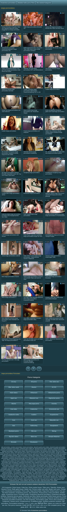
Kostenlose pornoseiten (13, 491)
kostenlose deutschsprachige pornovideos (44, 458)
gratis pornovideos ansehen (9, 455)
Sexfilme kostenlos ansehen (52, 501)
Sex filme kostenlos (8, 493)
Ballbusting (33, 425)
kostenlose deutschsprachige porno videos (20, 458)
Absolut (34, 387)
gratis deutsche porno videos (8, 454)
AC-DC (54, 387)
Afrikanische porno (54, 392)
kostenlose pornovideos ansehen (55, 459)
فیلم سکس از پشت (31, 503)
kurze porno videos (31, 464)
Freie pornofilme (22, 475)
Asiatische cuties (13, 414)
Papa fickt (3, 476)
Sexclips (22, 476)
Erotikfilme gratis (36, 501)
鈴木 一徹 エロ (30, 507)
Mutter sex (27, 489)
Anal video (13, 409)
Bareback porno (14, 431)
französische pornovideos (33, 451)
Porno (49, 475)
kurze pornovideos (41, 464)
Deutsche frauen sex (38, 473)
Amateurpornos (62, 476)
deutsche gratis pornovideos (57, 447)
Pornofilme (29, 473)
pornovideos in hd (10, 471)
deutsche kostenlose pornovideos (10, 448)
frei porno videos (9, 452)
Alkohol (13, 403)
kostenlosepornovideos (18, 464)
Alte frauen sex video (34, 480)
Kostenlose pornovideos (8, 3)
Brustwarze (33, 442)
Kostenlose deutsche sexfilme (34, 476)
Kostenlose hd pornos (39, 498)
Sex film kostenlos (29, 500)
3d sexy (13, 381)
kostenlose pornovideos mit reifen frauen (48, 461)
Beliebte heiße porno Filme (26, 3)
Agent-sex (14, 398)
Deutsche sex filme (29, 496)
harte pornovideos (58, 455)
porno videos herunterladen (36, 465)
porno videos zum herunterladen (45, 466)
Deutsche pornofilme (41, 475)
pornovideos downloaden (27, 468)
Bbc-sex (33, 431)
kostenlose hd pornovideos (18, 459)
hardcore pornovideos (46, 455)
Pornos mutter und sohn (40, 489)
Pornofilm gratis (23, 494)
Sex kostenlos (60, 472)
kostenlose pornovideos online (50, 462)
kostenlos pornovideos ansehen (44, 457)
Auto (13, 420)
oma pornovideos (14, 465)
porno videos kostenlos (51, 465)
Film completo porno (54, 505)
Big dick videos (13, 436)
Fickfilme (18, 471)
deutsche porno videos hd (27, 448)
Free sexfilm (54, 480)
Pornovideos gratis (42, 500)
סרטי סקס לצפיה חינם (40, 505)
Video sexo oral (41, 507)
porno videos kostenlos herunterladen (25, 466)
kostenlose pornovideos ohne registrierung (30, 462)
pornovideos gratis (5, 469)
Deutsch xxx (54, 476)
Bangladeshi (54, 425)
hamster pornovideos (34, 455)
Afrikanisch (33, 392)
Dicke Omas (63, 475)
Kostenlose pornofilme (43, 471)
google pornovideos (61, 452)
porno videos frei (24, 465)
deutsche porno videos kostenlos (44, 448)
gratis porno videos (38, 454)
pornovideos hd (48, 469)
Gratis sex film (27, 505)
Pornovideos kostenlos (16, 503)
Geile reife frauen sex (28, 472)
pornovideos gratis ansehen (35, 469)
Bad (13, 425)
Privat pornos (46, 477)
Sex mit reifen (25, 471)
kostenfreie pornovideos (28, 457)
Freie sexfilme (24, 480)
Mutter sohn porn (54, 489)
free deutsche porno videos (48, 451)
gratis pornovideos (61, 454)
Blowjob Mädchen (54, 436)
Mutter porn (61, 487)
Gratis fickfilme (28, 477)
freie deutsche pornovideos (38, 452)
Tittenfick (53, 487)
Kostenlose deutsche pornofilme (40, 494)
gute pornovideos (22, 455)
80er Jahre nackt (13, 387)
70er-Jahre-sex (54, 381)
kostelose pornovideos (15, 457)
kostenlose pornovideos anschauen (35, 459)
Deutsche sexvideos (7, 473)
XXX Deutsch (46, 476)
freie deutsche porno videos (22, 452)
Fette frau (25, 487)
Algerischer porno (54, 398)
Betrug (54, 431)
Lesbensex (6, 501)
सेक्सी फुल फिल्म (42, 503)
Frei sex (11, 477)
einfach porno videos (19, 451)
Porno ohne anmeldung (57, 500)
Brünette (13, 442)
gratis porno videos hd (50, 454)
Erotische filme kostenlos (56, 471)
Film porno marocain (15, 505)
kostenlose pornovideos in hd (28, 461)
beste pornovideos (28, 447)
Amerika (54, 403)
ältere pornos (57, 479)
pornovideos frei (61, 468)
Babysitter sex (54, 420)
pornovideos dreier (40, 468)
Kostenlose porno (37, 477)
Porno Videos (55, 475)
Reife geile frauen (51, 472)
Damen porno (14, 501)
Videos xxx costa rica (55, 503)
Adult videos (13, 392)
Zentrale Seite (26, 510)
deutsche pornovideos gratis (8, 450)
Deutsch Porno (6, 489)
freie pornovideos (50, 452)
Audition (33, 414)
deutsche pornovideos (59, 448)
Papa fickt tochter (45, 480)
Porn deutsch (31, 475)
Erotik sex (15, 475)
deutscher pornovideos (41, 450)
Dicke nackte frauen (35, 487)
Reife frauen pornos (40, 472)
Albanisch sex (34, 398)
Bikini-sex (34, 436)
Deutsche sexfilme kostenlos (15, 479)
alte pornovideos (5, 447)
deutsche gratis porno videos (41, 447)
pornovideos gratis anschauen (19, 469)
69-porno (34, 381)
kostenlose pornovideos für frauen (10, 461)
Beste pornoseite (28, 479)
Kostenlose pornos (22, 493)
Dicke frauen (16, 487)
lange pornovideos (52, 464)
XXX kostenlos (17, 472)
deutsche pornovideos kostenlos (25, 450)
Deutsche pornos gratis (46, 479)
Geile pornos (55, 473)
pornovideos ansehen (14, 468)
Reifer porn (5, 477)
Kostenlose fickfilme (10, 498)
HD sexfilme (33, 471)
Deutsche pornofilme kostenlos (12, 500)
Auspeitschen (54, 414)
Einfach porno (54, 477)
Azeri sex (34, 420)
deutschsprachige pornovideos (56, 450)
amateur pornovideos (17, 447)
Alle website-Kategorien (44, 3)
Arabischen (33, 409)
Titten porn (46, 487)
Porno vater (37, 479)
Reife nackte (48, 473)
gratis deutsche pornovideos (24, 454)
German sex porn (18, 477)
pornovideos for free (50, 468)
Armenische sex (54, 409)
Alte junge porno (34, 403)
